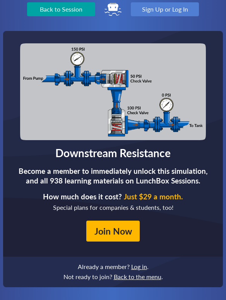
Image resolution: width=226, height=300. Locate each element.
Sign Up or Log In (165, 9)
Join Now (113, 231)
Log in (139, 266)
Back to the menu (137, 276)
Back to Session (61, 9)
